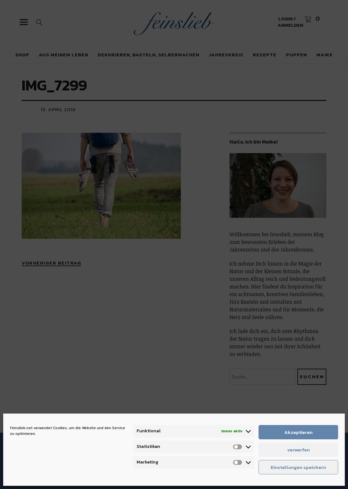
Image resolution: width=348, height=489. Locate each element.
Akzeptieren (298, 432)
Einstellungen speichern (298, 467)
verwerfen (298, 449)
